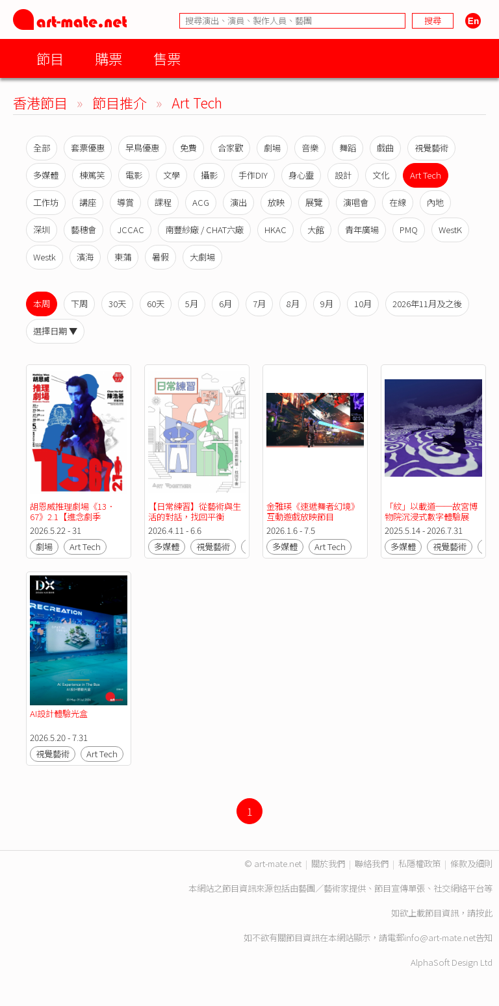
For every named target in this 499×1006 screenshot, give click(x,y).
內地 (435, 202)
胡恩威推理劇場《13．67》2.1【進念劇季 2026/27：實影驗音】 (72, 516)
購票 (108, 58)
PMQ (409, 229)
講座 (87, 202)
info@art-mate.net (440, 937)
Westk (44, 257)
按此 (484, 913)
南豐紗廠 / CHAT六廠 (204, 229)
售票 (167, 58)
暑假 (160, 257)
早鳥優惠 (142, 148)
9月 (326, 303)
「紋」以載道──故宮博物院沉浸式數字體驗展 (431, 511)
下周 (79, 303)
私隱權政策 (419, 863)
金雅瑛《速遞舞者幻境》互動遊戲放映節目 (312, 511)
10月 (363, 303)
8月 (293, 303)
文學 (171, 175)
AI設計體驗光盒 (59, 713)
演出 (238, 202)
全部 (41, 148)
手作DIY (253, 175)
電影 (133, 175)
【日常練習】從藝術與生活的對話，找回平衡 (194, 511)
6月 (225, 303)
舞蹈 (347, 148)
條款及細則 (471, 863)
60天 (155, 303)
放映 (276, 202)
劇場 (272, 148)
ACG (200, 202)
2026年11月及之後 (427, 303)
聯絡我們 (372, 863)
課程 (163, 202)
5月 (191, 303)
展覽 (313, 202)
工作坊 (45, 202)
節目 (50, 58)
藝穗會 (83, 229)
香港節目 (40, 102)
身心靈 (301, 175)
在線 (397, 202)
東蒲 (122, 257)
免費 (188, 148)
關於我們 (328, 863)
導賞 (125, 202)
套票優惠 (88, 148)
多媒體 (45, 175)
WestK (450, 229)
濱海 (85, 257)
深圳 (41, 229)
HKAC (275, 229)
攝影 (209, 175)
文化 (380, 175)
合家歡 (230, 148)
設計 (343, 175)
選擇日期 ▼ (55, 331)
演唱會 (355, 202)
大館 (315, 229)
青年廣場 (362, 229)
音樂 (309, 148)
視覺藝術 (431, 148)
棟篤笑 (92, 175)
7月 (259, 303)
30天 (117, 303)
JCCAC (130, 229)
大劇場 (202, 257)
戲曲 (385, 148)
